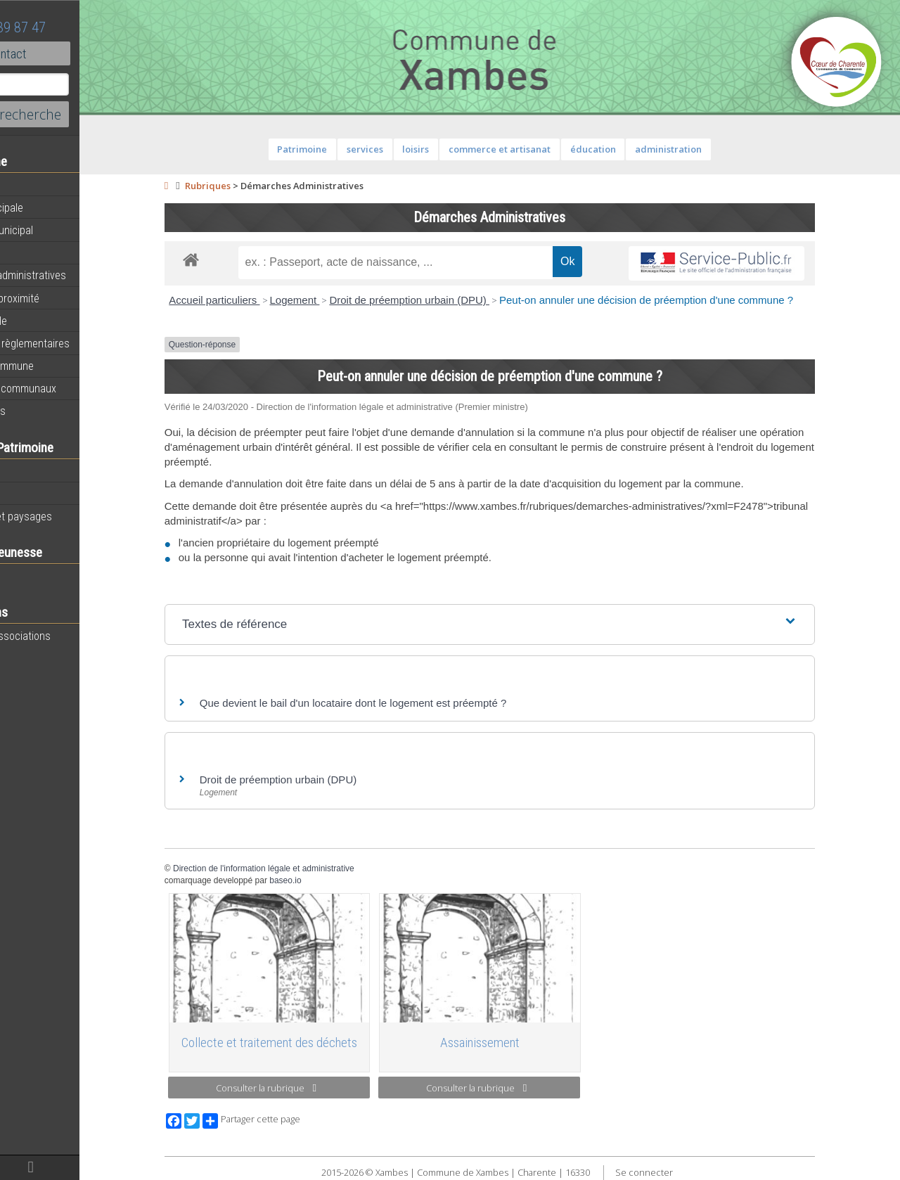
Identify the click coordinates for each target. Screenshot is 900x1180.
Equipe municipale (53, 207)
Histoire (29, 494)
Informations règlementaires (76, 343)
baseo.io (323, 880)
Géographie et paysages (67, 516)
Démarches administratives (74, 275)
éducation (630, 149)
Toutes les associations (67, 636)
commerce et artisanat (538, 149)
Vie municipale (45, 321)
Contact (77, 53)
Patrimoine (36, 470)
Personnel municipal (58, 230)
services (403, 149)
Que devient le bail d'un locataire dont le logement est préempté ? (391, 703)
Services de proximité (61, 298)
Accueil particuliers (252, 300)
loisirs (453, 149)
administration (706, 149)
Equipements (42, 252)
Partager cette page (289, 1121)
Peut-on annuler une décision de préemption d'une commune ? (684, 300)
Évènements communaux (69, 388)
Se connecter (681, 1172)
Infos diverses (44, 411)
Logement (332, 300)
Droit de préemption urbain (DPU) (447, 300)
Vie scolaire (39, 576)
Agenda (29, 185)
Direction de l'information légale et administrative (301, 868)
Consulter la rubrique (304, 1088)
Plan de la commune (58, 366)
